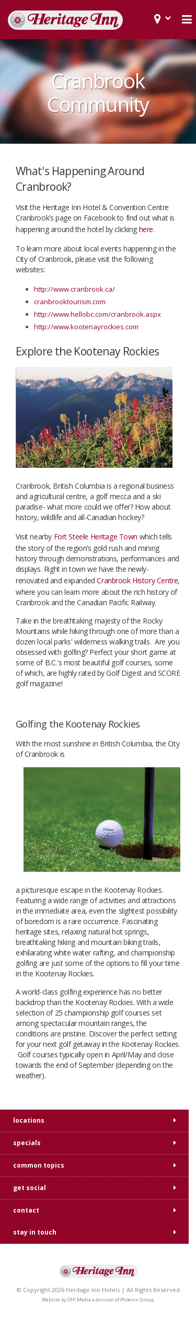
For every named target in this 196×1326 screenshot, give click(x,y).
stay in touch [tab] (34, 1232)
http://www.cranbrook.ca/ (74, 289)
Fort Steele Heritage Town (96, 536)
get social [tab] (29, 1187)
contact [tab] (26, 1210)
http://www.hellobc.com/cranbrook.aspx (97, 314)
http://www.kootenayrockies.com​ (86, 326)
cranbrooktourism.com (70, 301)
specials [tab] (27, 1142)
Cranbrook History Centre (137, 580)
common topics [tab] (38, 1165)
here (146, 229)
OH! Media (79, 1299)
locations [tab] (28, 1120)
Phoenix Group (137, 1299)
